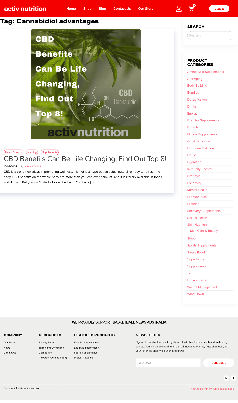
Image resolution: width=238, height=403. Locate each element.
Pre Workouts (197, 196)
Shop (87, 8)
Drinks (191, 106)
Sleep (191, 238)
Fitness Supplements (202, 134)
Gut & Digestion (198, 141)
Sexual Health (197, 217)
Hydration (194, 162)
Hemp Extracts (13, 152)
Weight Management (202, 287)
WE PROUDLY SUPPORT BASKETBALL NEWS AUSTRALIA (119, 322)
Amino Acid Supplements (205, 71)
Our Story (146, 8)
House (192, 155)
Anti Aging (194, 78)
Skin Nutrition (197, 224)
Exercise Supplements (203, 120)
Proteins (193, 203)
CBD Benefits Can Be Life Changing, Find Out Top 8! (85, 158)
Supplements (49, 152)
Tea (189, 273)
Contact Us (122, 8)
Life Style (194, 176)
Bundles (193, 92)
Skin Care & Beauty (204, 230)
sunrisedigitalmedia (223, 391)
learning (32, 152)
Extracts (192, 127)
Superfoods (195, 259)
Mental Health (197, 189)
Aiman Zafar (33, 166)
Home (71, 8)
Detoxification (197, 99)
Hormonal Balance (200, 148)
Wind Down (195, 294)
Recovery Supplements (204, 210)
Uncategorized (197, 280)
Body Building (197, 85)
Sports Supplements (201, 245)
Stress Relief (196, 252)
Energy (192, 113)
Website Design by (201, 391)
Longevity (194, 183)
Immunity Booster (199, 169)
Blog (102, 8)
